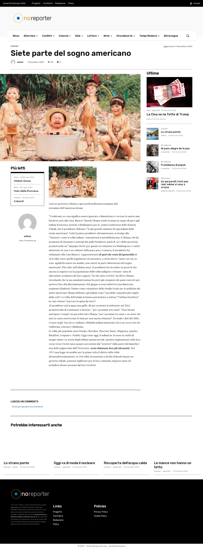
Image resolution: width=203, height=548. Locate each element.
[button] (187, 35)
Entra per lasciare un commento (27, 406)
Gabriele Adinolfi (167, 191)
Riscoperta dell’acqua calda (126, 463)
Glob (16, 177)
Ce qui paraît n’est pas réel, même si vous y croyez (174, 184)
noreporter (165, 152)
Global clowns (22, 180)
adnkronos (117, 467)
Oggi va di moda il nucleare (75, 463)
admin (20, 62)
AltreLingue (165, 178)
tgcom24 (156, 110)
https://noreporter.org (27, 241)
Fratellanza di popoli (173, 165)
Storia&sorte (166, 145)
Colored (14, 46)
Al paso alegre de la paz (175, 148)
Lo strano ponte (171, 132)
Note (16, 187)
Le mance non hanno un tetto (173, 465)
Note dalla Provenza (26, 191)
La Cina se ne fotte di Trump (168, 114)
